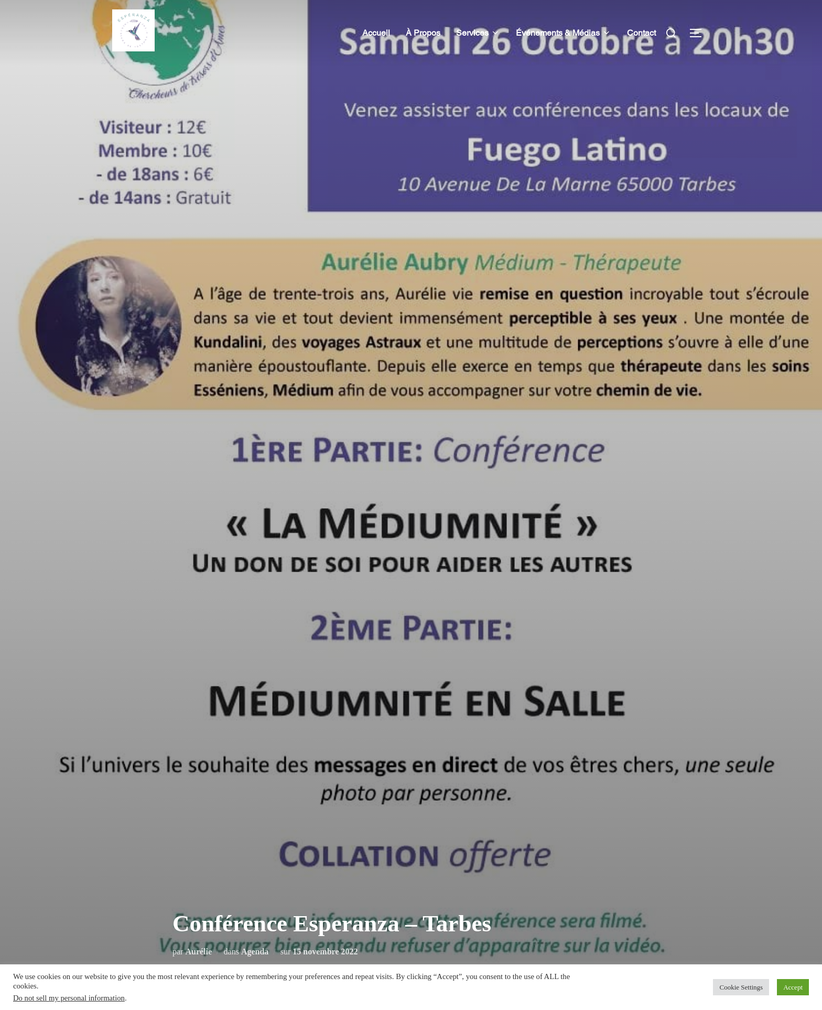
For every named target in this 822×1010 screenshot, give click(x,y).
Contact (641, 33)
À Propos (423, 33)
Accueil (376, 33)
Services (478, 33)
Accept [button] (793, 987)
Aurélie (198, 951)
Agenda (254, 951)
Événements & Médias (563, 33)
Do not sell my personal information (69, 998)
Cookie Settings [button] (741, 987)
